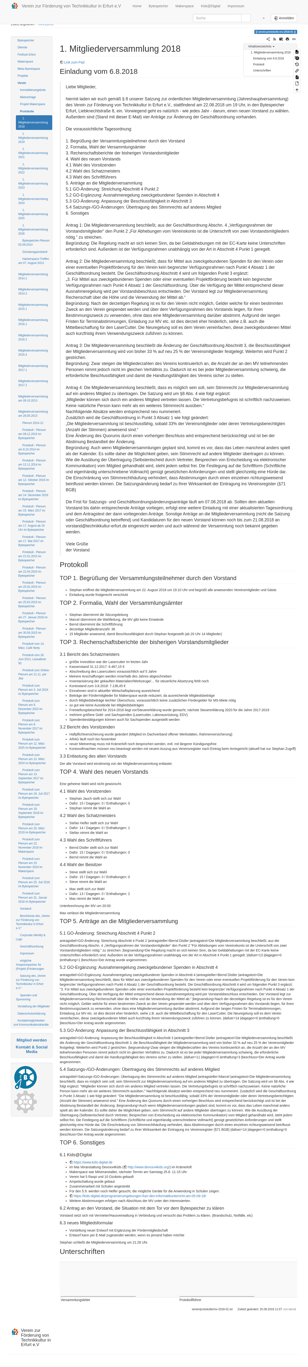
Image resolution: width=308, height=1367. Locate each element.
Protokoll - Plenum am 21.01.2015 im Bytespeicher (32, 556)
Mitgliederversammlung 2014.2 (33, 291)
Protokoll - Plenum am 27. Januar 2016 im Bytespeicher (33, 617)
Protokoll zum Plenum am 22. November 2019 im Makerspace (30, 845)
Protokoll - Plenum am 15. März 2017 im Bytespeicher (32, 510)
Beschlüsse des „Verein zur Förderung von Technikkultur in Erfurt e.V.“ (33, 922)
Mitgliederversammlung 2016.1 (33, 322)
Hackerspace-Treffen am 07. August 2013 (33, 261)
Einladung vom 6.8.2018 (268, 58)
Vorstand (25, 908)
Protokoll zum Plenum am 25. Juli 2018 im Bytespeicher (34, 882)
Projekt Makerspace (32, 104)
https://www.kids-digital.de (93, 1162)
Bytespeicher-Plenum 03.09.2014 (34, 242)
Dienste (22, 47)
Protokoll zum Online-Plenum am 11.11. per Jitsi (34, 674)
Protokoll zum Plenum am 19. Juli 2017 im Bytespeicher (34, 793)
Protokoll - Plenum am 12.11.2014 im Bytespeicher (32, 464)
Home (136, 6)
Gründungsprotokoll (34, 252)
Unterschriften (262, 70)
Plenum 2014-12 (32, 423)
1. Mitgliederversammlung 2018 (33, 122)
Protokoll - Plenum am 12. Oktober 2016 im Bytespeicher (33, 480)
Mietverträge (28, 97)
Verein (22, 83)
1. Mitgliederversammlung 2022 (33, 168)
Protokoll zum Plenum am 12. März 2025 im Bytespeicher (32, 743)
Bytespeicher (158, 6)
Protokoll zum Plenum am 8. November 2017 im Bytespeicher (30, 726)
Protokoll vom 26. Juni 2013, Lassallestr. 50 (32, 659)
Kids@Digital (210, 6)
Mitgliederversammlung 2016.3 (33, 352)
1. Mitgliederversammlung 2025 (33, 214)
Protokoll (258, 64)
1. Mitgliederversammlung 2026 (33, 229)
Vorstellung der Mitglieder (34, 1006)
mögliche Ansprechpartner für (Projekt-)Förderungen (30, 965)
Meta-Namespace (29, 68)
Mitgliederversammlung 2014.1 (33, 276)
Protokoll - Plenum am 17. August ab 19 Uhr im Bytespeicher (32, 525)
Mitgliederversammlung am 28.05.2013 (33, 413)
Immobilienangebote (33, 90)
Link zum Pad (74, 62)
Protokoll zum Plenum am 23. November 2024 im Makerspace (30, 865)
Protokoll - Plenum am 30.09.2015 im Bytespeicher (32, 633)
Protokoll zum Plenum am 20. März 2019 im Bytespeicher (32, 828)
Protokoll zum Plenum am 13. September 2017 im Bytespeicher (30, 776)
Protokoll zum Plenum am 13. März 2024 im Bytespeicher (32, 759)
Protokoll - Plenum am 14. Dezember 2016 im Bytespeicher (33, 495)
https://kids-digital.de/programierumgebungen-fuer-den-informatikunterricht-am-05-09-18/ (140, 1196)
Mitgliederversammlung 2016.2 (33, 337)
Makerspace (184, 6)
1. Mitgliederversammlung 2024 (33, 199)
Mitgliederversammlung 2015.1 (33, 307)
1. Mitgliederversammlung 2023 (33, 183)
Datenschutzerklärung (31, 1013)
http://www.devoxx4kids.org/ (149, 1167)
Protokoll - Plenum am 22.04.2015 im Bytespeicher (32, 571)
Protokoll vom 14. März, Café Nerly (31, 646)
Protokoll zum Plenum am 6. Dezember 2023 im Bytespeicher (30, 707)
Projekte (23, 75)
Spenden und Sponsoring (26, 997)
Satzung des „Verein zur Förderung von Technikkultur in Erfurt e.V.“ (31, 982)
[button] (261, 18)
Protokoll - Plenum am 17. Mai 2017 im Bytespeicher (32, 541)
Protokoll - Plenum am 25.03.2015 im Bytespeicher (32, 602)
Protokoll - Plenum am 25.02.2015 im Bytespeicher (32, 587)
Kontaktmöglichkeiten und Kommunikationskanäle (31, 1022)
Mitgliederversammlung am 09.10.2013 (33, 398)
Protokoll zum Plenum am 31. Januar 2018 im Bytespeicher (32, 897)
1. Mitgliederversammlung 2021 (33, 153)
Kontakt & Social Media (31, 1049)
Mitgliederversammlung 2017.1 (33, 368)
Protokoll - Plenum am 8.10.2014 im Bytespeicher (32, 449)
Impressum (236, 6)
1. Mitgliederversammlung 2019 (33, 138)
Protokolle (27, 111)
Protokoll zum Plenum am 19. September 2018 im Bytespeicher (30, 811)
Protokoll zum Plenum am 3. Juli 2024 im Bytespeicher (33, 690)
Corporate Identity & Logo (30, 937)
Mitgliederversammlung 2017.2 (33, 383)
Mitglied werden (32, 1040)
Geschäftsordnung (31, 946)
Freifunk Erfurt (27, 54)
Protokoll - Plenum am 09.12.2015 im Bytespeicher (32, 434)
